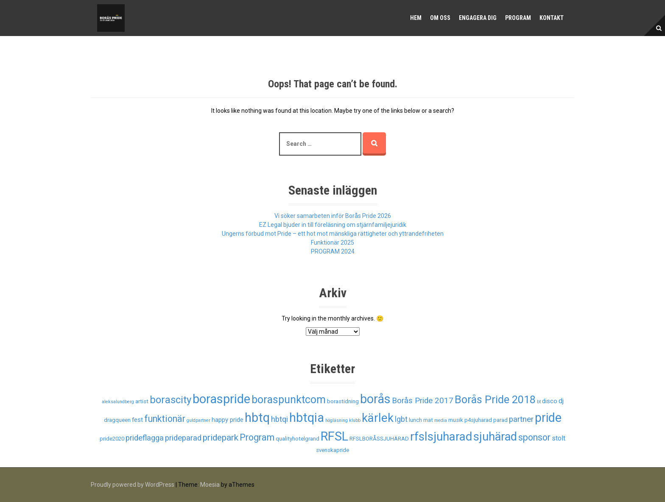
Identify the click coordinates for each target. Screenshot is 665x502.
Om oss (440, 17)
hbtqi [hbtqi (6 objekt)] (279, 419)
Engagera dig (478, 17)
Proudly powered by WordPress (132, 484)
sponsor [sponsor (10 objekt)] (534, 437)
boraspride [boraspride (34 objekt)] (221, 399)
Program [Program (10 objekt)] (257, 437)
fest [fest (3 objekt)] (137, 420)
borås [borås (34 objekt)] (375, 399)
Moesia (210, 484)
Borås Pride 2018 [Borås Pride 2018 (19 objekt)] (495, 399)
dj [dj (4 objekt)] (561, 401)
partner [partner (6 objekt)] (521, 419)
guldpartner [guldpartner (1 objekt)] (198, 420)
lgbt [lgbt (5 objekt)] (401, 419)
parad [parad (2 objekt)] (500, 420)
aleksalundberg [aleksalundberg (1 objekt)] (118, 401)
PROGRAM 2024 (333, 251)
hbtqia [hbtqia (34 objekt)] (306, 417)
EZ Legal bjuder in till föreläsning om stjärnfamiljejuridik (332, 224)
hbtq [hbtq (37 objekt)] (257, 417)
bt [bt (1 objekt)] (539, 401)
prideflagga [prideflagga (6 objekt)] (145, 438)
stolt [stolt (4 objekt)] (558, 438)
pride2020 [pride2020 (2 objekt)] (112, 438)
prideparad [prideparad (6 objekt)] (183, 438)
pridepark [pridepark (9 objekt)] (220, 437)
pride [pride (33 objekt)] (548, 417)
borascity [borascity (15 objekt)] (170, 400)
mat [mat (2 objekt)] (428, 420)
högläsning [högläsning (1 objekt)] (336, 420)
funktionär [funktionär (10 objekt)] (164, 418)
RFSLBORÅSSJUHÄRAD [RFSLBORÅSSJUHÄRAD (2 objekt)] (379, 438)
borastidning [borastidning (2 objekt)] (343, 401)
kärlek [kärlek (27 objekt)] (378, 418)
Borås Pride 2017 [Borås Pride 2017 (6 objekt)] (422, 400)
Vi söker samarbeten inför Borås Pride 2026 (332, 215)
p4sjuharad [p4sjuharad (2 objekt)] (478, 420)
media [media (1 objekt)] (440, 420)
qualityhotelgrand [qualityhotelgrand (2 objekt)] (297, 438)
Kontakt (551, 17)
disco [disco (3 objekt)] (549, 401)
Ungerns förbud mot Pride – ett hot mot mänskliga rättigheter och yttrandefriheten (333, 233)
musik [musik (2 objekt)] (455, 420)
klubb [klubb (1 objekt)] (354, 420)
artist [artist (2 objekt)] (141, 401)
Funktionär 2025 (332, 242)
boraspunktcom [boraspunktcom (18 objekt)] (288, 399)
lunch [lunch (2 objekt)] (415, 420)
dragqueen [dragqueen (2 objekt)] (117, 420)
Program (518, 17)
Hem (416, 17)
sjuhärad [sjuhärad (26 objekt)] (495, 436)
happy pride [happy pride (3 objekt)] (227, 420)
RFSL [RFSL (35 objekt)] (334, 436)
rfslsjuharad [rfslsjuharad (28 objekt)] (441, 436)
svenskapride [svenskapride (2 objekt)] (332, 450)
